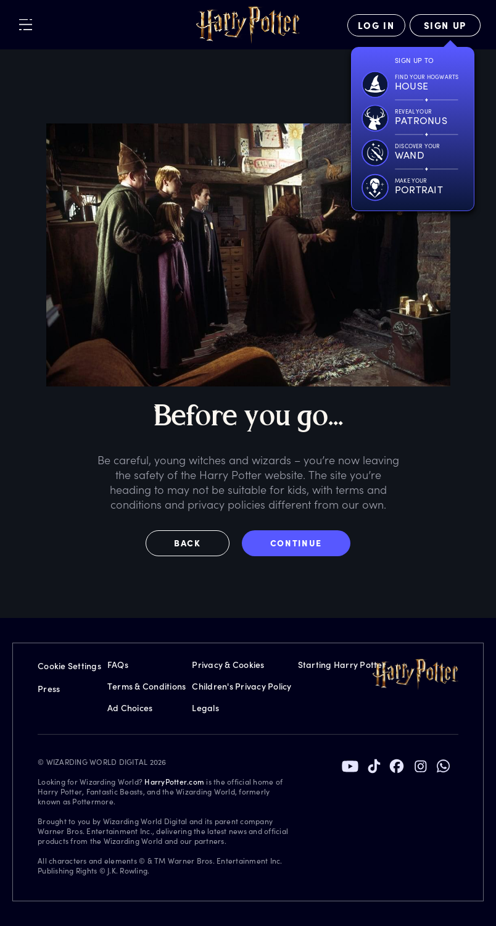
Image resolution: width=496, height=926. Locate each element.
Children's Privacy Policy (241, 686)
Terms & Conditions (146, 686)
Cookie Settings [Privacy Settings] (69, 666)
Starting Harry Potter (342, 664)
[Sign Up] (445, 25)
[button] (194, 543)
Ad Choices (130, 708)
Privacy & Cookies (228, 664)
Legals (205, 708)
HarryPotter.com (174, 781)
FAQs (117, 664)
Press (49, 688)
